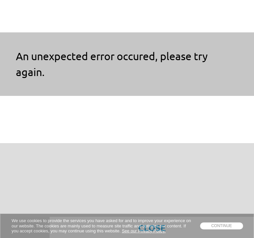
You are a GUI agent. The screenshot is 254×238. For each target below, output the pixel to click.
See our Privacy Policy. (144, 230)
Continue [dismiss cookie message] (221, 225)
